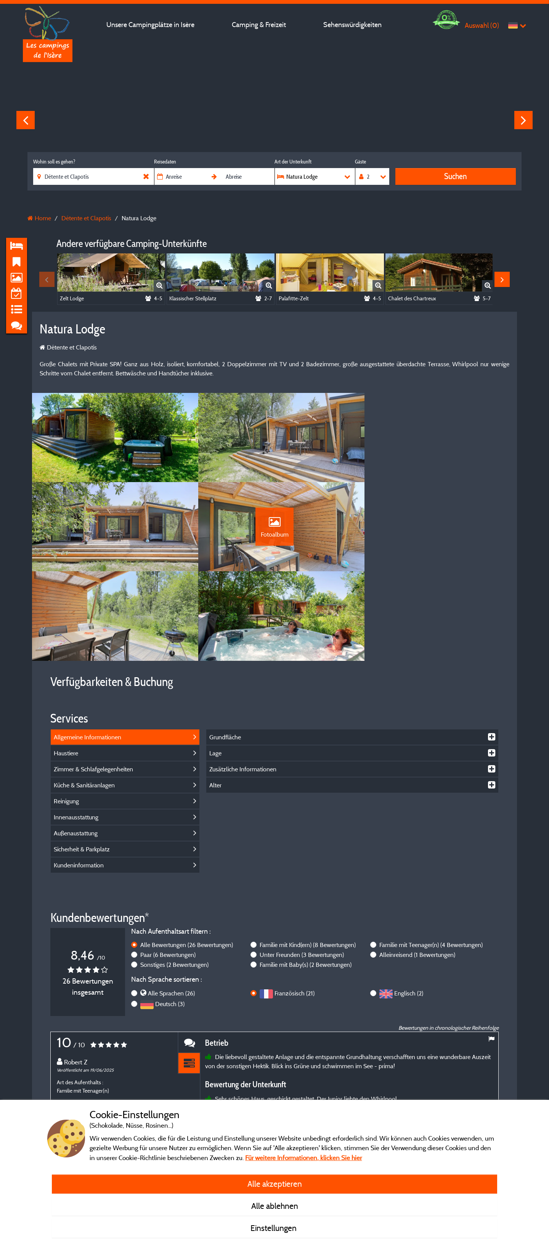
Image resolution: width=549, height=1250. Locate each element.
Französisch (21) (294, 908)
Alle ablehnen (274, 1206)
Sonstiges (174, 879)
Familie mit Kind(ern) (308, 860)
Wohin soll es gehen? (54, 161)
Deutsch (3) (170, 919)
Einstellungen (274, 1228)
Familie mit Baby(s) (306, 879)
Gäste (360, 161)
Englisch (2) (408, 908)
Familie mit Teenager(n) (431, 860)
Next (523, 120)
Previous (25, 120)
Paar (168, 869)
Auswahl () (482, 25)
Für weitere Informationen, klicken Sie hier (303, 1158)
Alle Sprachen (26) (171, 908)
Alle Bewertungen (186, 860)
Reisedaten (165, 161)
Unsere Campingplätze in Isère (150, 24)
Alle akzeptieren (274, 1184)
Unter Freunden (302, 869)
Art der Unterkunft (292, 161)
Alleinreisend (417, 869)
